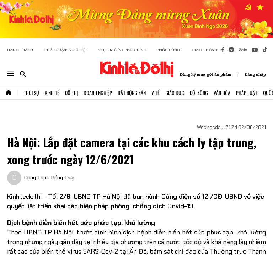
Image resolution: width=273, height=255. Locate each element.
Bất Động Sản (132, 92)
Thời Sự (31, 92)
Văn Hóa (222, 92)
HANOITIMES (20, 49)
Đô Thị (71, 92)
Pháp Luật (246, 92)
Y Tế (155, 92)
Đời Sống (199, 92)
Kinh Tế (52, 92)
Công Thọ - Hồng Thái (49, 177)
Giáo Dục (174, 92)
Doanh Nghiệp (98, 92)
